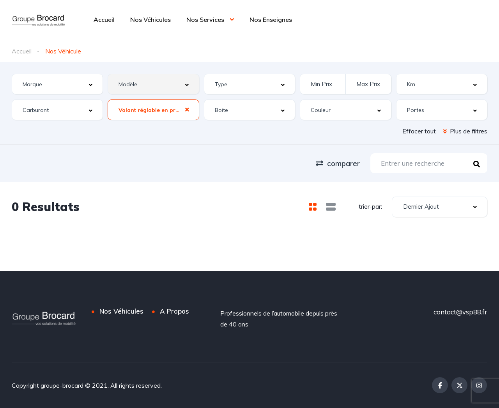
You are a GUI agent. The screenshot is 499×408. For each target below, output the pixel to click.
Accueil (104, 19)
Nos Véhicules (150, 19)
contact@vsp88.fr (460, 312)
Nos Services (205, 19)
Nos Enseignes (271, 19)
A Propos (174, 311)
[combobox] (57, 84)
